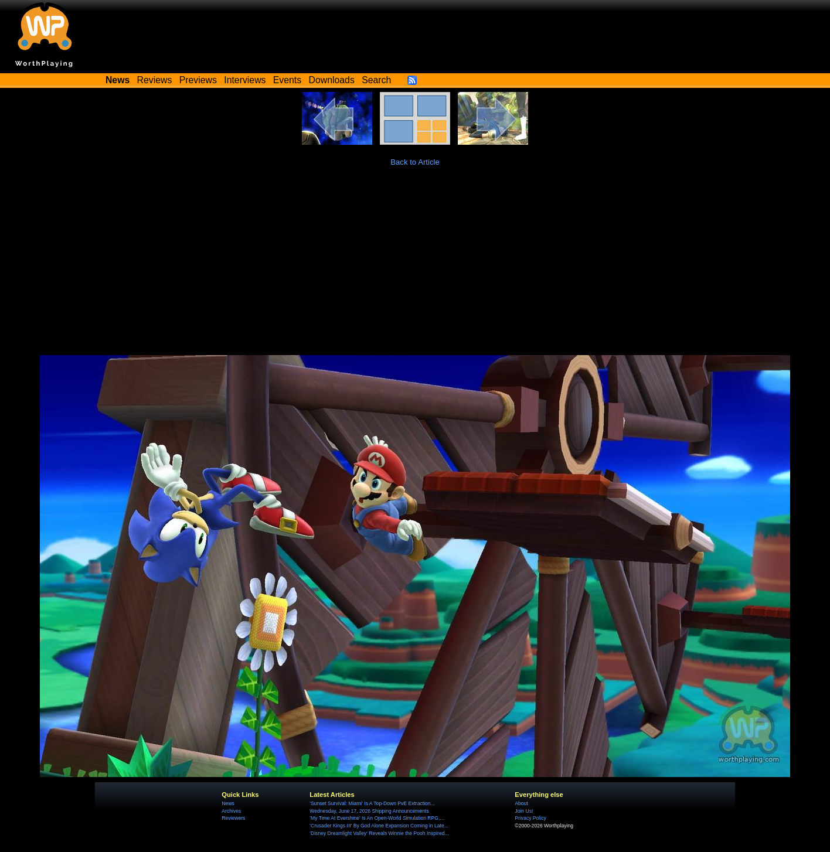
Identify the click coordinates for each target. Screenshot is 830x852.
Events (287, 80)
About (521, 803)
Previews (198, 80)
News (228, 803)
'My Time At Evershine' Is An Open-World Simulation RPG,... (376, 818)
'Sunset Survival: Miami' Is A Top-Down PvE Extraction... (371, 803)
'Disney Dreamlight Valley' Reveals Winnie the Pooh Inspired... (378, 833)
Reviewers (233, 818)
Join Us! (524, 811)
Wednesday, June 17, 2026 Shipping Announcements (368, 811)
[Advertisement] (415, 267)
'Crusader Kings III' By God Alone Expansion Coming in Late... (378, 826)
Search (376, 80)
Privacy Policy (530, 818)
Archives (231, 811)
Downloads (332, 80)
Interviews (245, 80)
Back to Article (415, 162)
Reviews (154, 80)
